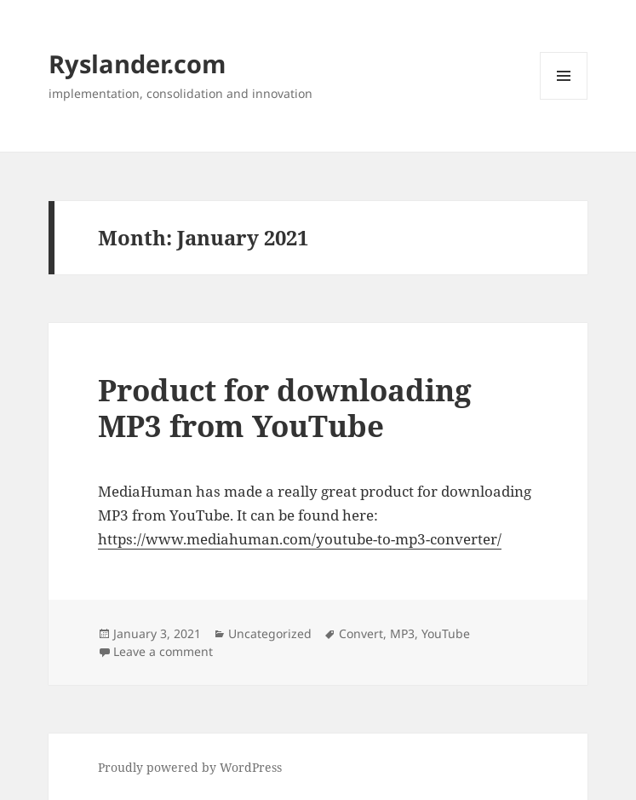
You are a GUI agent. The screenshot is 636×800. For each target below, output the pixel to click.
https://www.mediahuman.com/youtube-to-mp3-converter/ (299, 539)
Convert (361, 633)
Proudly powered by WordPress (190, 767)
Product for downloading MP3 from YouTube (285, 408)
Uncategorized (270, 633)
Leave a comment (163, 651)
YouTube (445, 633)
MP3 (402, 633)
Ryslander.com (137, 63)
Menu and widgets (564, 99)
